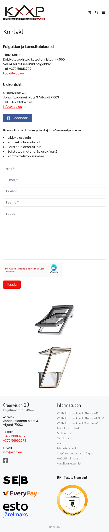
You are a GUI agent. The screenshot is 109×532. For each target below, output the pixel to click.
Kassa (61, 443)
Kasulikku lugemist (69, 463)
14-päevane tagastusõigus (75, 453)
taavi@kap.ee (13, 73)
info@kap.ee (12, 106)
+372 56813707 (14, 436)
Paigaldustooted (68, 428)
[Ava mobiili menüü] (103, 12)
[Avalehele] (24, 12)
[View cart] (89, 12)
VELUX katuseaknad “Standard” (77, 413)
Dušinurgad (64, 433)
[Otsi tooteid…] (96, 12)
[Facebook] (5, 460)
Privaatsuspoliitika (69, 448)
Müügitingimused (68, 458)
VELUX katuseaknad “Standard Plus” (80, 418)
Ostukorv (63, 438)
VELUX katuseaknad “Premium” (77, 423)
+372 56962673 (14, 440)
